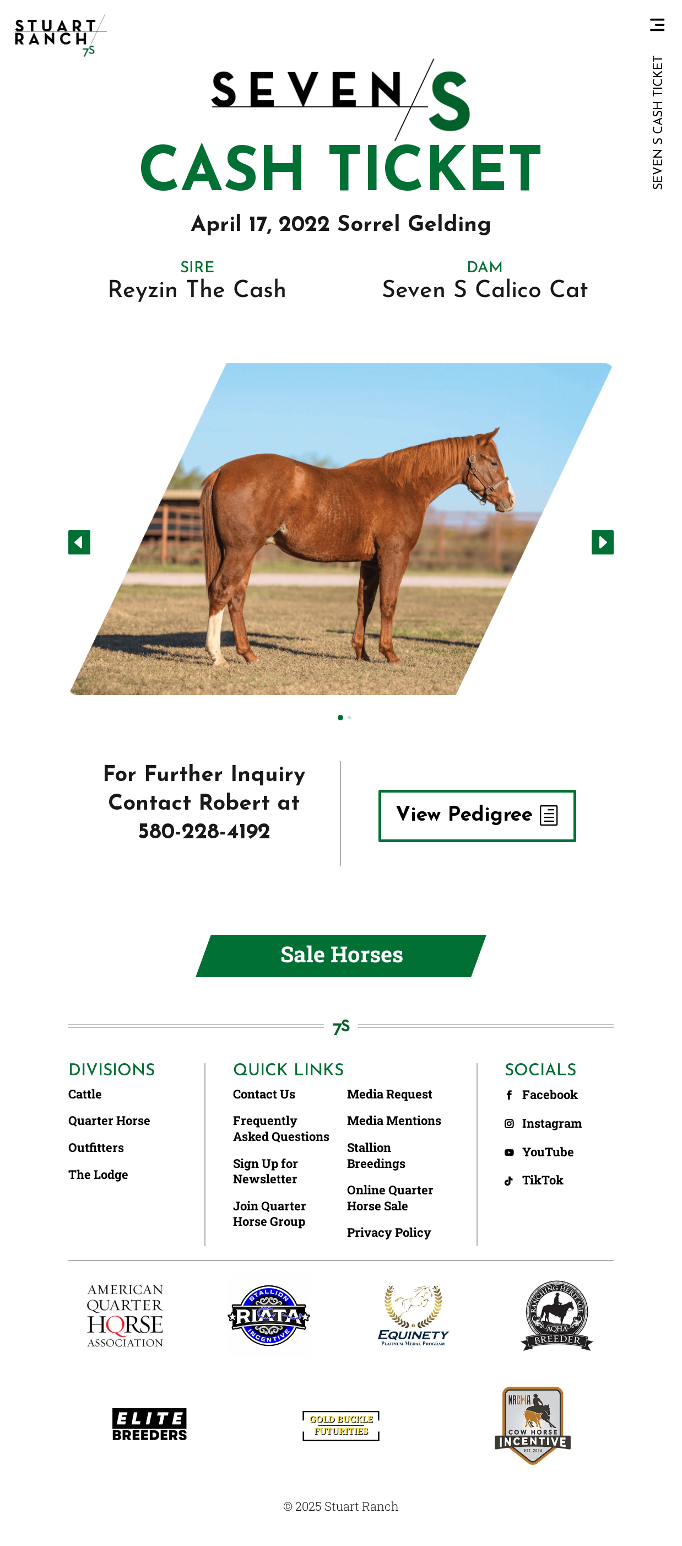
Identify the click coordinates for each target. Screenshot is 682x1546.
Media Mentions (394, 1120)
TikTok (544, 1180)
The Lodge (98, 1174)
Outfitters (96, 1147)
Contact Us (264, 1094)
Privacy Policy (389, 1232)
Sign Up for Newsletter (265, 1171)
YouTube (549, 1152)
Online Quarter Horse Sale (390, 1198)
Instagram (553, 1123)
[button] (79, 542)
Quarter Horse (109, 1120)
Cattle (85, 1094)
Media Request (389, 1094)
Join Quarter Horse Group (269, 1214)
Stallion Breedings (376, 1155)
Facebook (551, 1094)
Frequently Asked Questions (281, 1128)
